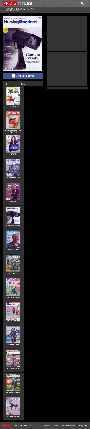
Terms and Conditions (68, 426)
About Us (47, 426)
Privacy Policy (82, 426)
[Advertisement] (67, 33)
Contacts (56, 426)
